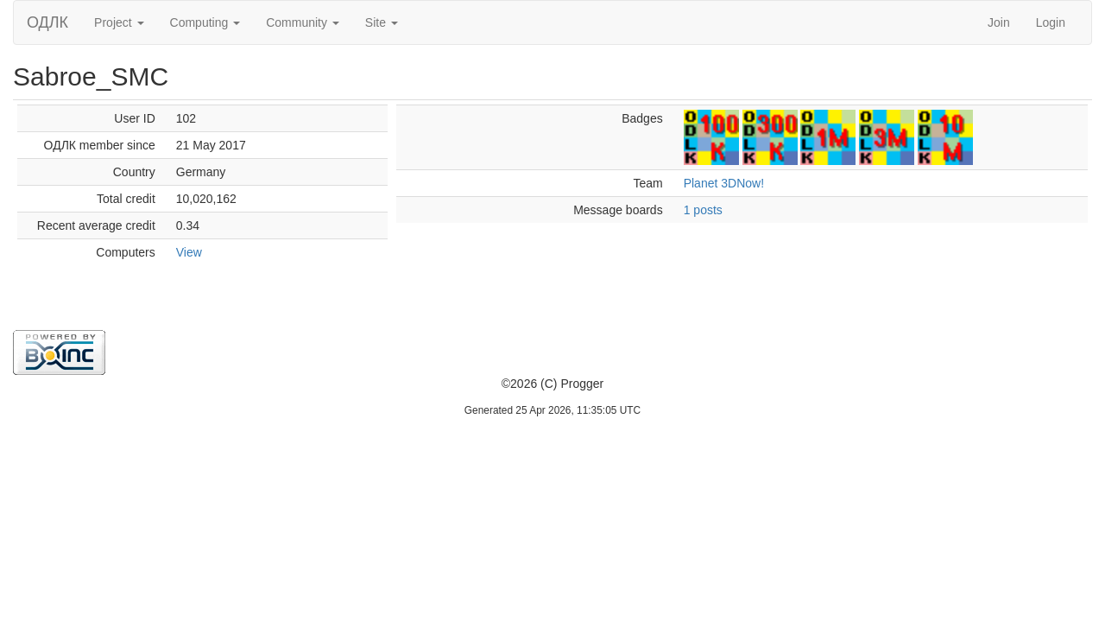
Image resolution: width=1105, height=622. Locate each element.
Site (381, 22)
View (189, 252)
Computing (205, 22)
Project (118, 22)
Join (999, 22)
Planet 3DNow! (724, 183)
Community (302, 22)
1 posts (703, 210)
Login (1050, 22)
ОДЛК (47, 22)
